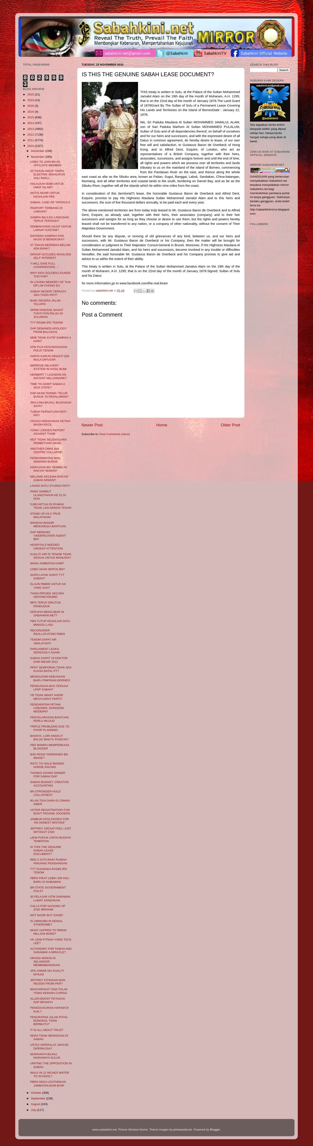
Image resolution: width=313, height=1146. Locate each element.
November (38, 156)
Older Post (230, 425)
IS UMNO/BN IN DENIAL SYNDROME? (46, 922)
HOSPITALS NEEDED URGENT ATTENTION (46, 546)
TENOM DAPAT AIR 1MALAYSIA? (43, 641)
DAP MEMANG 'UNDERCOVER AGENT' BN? (48, 536)
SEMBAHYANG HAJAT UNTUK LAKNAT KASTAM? (51, 228)
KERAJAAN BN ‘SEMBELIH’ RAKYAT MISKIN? (48, 469)
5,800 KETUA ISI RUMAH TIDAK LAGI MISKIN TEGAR (51, 506)
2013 (31, 129)
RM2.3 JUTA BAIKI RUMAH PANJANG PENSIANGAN (48, 861)
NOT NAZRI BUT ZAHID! (46, 915)
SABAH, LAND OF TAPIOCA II (50, 202)
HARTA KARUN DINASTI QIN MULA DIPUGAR (49, 357)
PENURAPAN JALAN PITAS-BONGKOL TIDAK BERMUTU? (49, 1020)
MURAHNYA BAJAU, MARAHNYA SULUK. (45, 1056)
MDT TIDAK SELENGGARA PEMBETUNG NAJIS (48, 441)
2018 (31, 105)
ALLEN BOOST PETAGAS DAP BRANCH (47, 1000)
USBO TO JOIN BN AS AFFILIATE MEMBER (46, 163)
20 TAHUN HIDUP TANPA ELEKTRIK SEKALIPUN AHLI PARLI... (47, 174)
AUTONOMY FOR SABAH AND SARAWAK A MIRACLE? (51, 950)
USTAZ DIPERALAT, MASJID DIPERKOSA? (49, 1046)
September (38, 1098)
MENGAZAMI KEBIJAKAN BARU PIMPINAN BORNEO (50, 678)
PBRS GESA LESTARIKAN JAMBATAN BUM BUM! (48, 1083)
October (36, 1092)
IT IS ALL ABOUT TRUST (46, 1030)
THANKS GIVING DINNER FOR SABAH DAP (47, 774)
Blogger (215, 1129)
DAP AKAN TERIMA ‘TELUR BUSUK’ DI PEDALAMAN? (49, 395)
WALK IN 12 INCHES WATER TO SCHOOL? (49, 1074)
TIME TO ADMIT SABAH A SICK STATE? (47, 385)
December (38, 151)
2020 (31, 94)
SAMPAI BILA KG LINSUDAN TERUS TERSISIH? (49, 219)
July (34, 1110)
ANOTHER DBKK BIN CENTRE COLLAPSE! (46, 450)
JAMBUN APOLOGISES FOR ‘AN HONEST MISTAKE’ (49, 820)
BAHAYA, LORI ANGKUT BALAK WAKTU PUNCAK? (49, 737)
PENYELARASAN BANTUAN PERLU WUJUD (49, 719)
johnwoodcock (182, 1129)
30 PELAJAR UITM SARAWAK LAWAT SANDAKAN (50, 898)
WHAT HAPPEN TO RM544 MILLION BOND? (48, 932)
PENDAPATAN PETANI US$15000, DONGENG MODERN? (47, 708)
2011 (31, 140)
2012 (31, 134)
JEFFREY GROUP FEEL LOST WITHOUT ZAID (50, 830)
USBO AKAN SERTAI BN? (47, 569)
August (36, 1104)
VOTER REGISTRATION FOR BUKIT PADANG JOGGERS (50, 811)
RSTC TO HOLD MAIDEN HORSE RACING (47, 765)
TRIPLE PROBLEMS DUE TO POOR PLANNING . (49, 728)
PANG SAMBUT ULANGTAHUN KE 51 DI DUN (48, 495)
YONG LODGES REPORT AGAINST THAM (47, 432)
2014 (31, 123)
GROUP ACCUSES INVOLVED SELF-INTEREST (50, 256)
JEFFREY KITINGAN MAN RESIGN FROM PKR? (47, 981)
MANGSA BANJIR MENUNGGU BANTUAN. (48, 524)
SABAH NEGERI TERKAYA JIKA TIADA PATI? (48, 293)
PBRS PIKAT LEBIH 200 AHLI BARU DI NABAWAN (49, 879)
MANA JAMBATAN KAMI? (47, 563)
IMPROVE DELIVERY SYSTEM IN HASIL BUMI (48, 367)
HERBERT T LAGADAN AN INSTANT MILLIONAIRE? (48, 376)
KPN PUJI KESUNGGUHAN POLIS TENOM (48, 348)
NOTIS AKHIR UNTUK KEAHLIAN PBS (45, 194)
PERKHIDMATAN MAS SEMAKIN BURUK (45, 459)
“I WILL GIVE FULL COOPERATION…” (44, 265)
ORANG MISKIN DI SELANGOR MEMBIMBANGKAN (45, 961)
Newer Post (92, 425)
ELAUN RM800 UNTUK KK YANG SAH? (48, 585)
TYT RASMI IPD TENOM (46, 322)
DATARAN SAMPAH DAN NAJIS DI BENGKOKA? (47, 237)
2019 (31, 100)
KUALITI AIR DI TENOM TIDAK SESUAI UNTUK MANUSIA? (50, 556)
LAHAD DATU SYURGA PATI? (50, 485)
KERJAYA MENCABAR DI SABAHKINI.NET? (47, 613)
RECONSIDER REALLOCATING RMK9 (47, 632)
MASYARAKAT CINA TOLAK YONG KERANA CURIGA (49, 991)
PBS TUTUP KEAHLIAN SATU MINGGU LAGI (50, 622)
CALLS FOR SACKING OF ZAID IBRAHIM (47, 907)
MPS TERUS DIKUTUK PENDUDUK (45, 604)
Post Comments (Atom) (115, 434)
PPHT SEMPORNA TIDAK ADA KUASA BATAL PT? (50, 669)
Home (161, 425)
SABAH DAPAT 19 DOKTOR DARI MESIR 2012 (49, 659)
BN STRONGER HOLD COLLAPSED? (45, 793)
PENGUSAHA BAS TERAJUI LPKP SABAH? (49, 687)
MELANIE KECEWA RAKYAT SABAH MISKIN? (49, 478)
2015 (31, 117)
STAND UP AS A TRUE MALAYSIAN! (45, 515)
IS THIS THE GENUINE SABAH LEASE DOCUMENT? (45, 850)
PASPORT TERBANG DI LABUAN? (46, 209)
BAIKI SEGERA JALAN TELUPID (45, 302)
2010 (31, 145)
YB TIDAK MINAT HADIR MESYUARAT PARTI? (46, 696)
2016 (31, 111)
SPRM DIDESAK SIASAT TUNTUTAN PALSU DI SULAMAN (46, 313)
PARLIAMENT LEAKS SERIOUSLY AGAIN (45, 650)
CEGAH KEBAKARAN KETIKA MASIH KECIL (50, 422)
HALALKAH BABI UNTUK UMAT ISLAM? (47, 185)
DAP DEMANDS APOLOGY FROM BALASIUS (48, 330)
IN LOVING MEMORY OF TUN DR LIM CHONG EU (50, 283)
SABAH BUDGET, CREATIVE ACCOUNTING (49, 783)
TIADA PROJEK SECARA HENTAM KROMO (47, 595)
